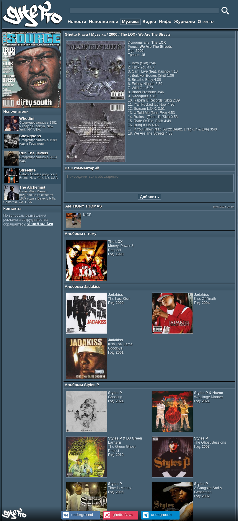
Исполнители (103, 21)
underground (77, 514)
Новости (77, 21)
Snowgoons (30, 141)
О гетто (206, 21)
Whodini (31, 123)
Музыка (130, 21)
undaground (156, 514)
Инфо (165, 21)
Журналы (184, 21)
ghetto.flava (118, 514)
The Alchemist (29, 194)
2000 (113, 34)
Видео (149, 21)
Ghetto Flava (76, 34)
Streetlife (31, 175)
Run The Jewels (30, 158)
